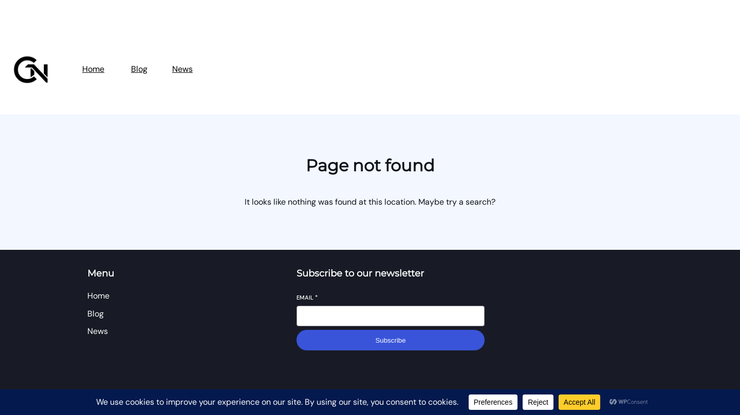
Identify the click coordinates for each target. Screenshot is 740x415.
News (182, 69)
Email (307, 297)
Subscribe (390, 340)
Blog (139, 69)
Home (93, 69)
